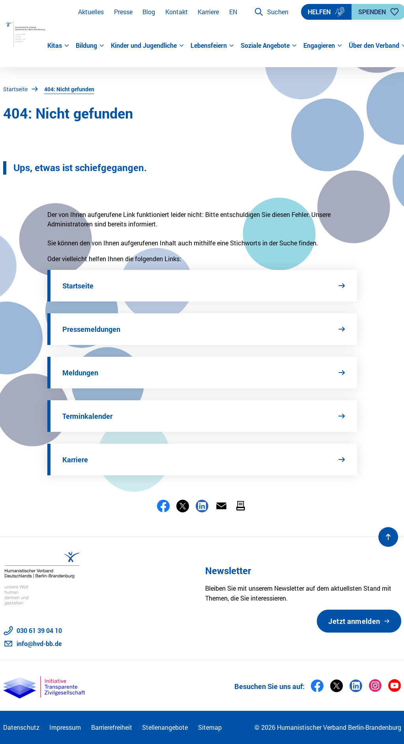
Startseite (15, 89)
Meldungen (80, 372)
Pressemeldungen (91, 329)
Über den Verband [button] (375, 45)
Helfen (326, 12)
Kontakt (176, 12)
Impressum (65, 727)
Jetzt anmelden (354, 621)
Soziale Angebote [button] (269, 45)
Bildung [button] (90, 45)
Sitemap (210, 727)
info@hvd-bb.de (39, 643)
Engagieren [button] (322, 45)
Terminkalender (87, 416)
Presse (123, 12)
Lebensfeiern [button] (212, 45)
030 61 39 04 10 (39, 630)
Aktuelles (91, 12)
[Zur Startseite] (25, 33)
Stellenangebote (165, 727)
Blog (148, 12)
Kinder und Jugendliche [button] (147, 45)
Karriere (208, 12)
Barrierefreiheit (111, 727)
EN (233, 12)
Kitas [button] (58, 45)
